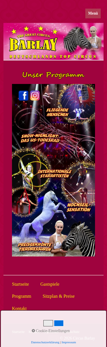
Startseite (18, 332)
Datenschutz (70, 332)
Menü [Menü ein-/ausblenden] (93, 13)
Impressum (50, 332)
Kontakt (34, 332)
